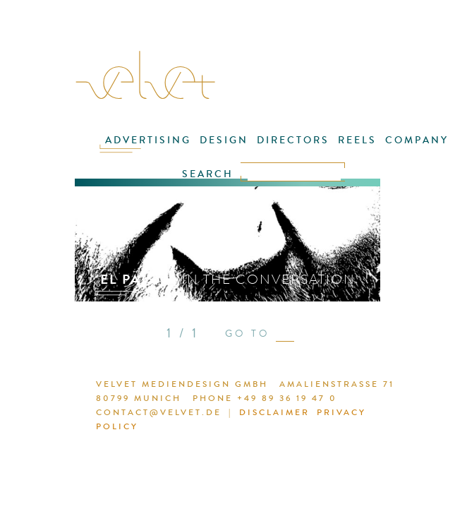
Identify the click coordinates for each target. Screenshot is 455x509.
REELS (357, 140)
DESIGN (224, 140)
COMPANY (417, 140)
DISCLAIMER (274, 412)
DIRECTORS (293, 140)
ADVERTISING (148, 140)
